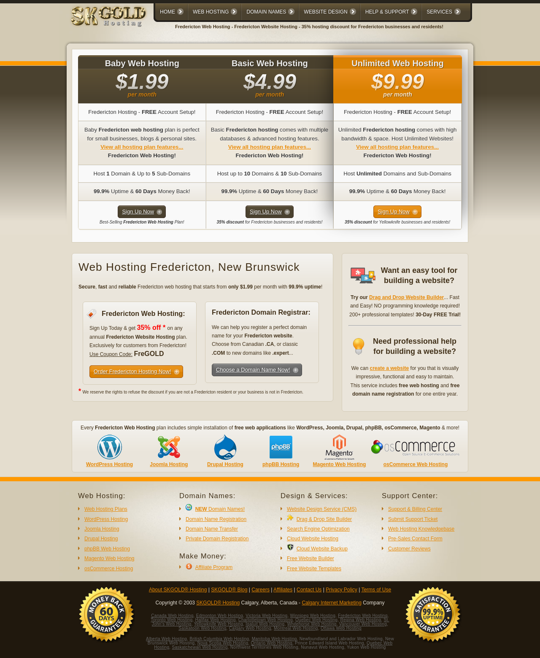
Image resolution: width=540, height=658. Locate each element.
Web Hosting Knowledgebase (421, 529)
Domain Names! (220, 509)
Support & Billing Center (415, 509)
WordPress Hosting (109, 464)
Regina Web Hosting (360, 620)
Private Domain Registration (217, 539)
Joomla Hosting (169, 464)
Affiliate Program (213, 567)
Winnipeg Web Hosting (313, 615)
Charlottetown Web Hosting (265, 620)
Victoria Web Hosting (266, 615)
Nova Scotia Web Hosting (222, 643)
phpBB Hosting (280, 464)
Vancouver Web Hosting (363, 624)
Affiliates (282, 590)
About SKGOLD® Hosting (178, 590)
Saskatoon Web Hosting (202, 628)
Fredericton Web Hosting (362, 615)
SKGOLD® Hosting (218, 603)
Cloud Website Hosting (312, 539)
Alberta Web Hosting (166, 638)
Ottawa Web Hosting (341, 628)
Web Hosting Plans (105, 509)
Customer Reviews (409, 549)
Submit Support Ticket (412, 519)
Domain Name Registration (216, 519)
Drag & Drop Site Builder (324, 519)
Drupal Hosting (225, 464)
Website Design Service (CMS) (321, 509)
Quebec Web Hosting (316, 620)
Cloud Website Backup (322, 549)
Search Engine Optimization (318, 529)
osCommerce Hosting (108, 569)
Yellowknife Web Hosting (218, 624)
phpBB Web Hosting (107, 549)
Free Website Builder (310, 558)
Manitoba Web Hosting (274, 638)
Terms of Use (376, 590)
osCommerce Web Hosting (415, 464)
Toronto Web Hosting (171, 620)
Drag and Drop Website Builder (406, 297)
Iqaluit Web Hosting (265, 624)
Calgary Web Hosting (250, 628)
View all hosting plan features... (141, 147)
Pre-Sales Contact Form (415, 539)
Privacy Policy (341, 590)
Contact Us (309, 590)
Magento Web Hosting (339, 464)
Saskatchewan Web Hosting (200, 647)
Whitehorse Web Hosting (312, 624)
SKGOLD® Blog (229, 590)
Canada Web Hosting (172, 615)
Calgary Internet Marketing (331, 603)
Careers (260, 590)
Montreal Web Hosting (296, 628)
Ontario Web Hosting (271, 643)
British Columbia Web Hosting (219, 638)
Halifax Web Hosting (215, 620)
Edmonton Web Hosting (219, 615)
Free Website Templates (314, 569)
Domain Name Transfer (212, 529)
